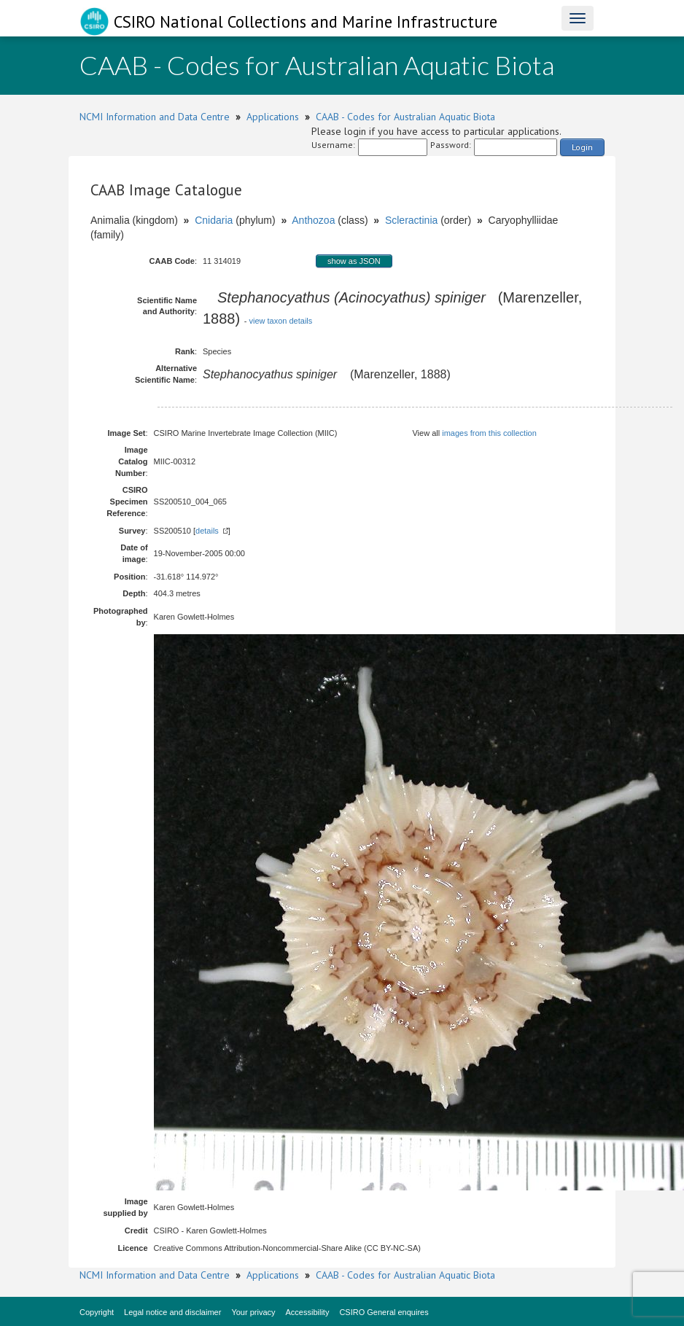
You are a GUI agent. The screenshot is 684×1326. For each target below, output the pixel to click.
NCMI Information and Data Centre (154, 116)
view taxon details (280, 320)
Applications (272, 116)
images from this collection (489, 433)
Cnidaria (214, 220)
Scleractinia (411, 220)
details (207, 530)
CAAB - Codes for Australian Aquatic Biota (405, 116)
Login (582, 146)
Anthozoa (313, 220)
